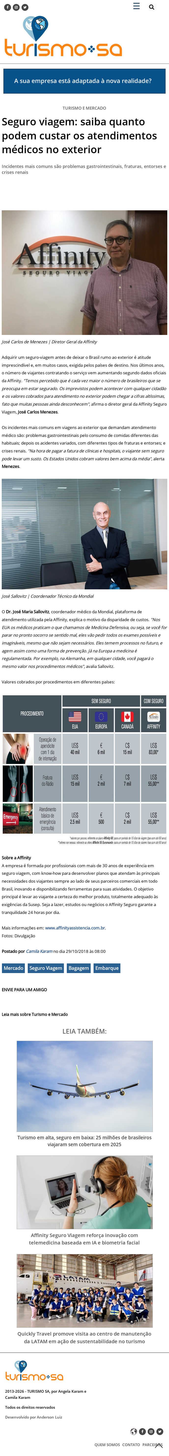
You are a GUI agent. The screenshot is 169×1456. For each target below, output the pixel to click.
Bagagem (79, 968)
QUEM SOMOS (107, 1444)
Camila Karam (39, 951)
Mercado (13, 968)
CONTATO (131, 1444)
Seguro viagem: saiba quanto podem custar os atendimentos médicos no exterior (79, 135)
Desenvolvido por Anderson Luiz (33, 1417)
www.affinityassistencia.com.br (75, 928)
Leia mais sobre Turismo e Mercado (35, 1014)
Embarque (107, 968)
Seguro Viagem (45, 968)
